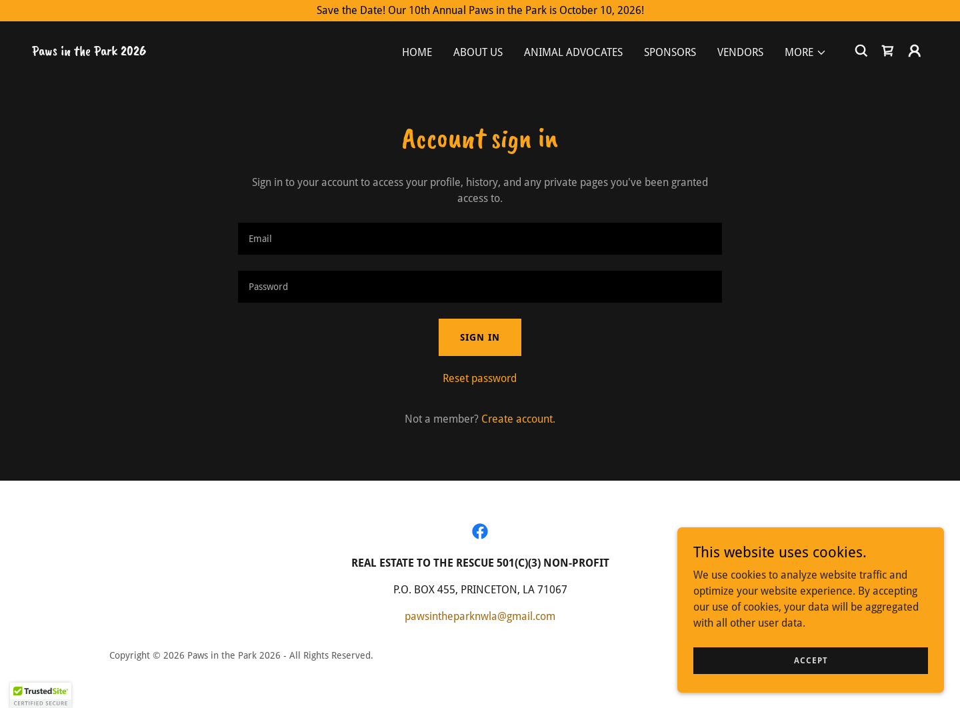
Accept (811, 660)
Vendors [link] (740, 52)
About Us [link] (478, 52)
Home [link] (417, 52)
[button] (806, 53)
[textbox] (479, 239)
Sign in (480, 337)
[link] (89, 51)
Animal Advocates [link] (573, 52)
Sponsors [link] (670, 52)
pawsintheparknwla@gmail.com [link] (480, 616)
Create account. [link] (518, 419)
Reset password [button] (480, 378)
